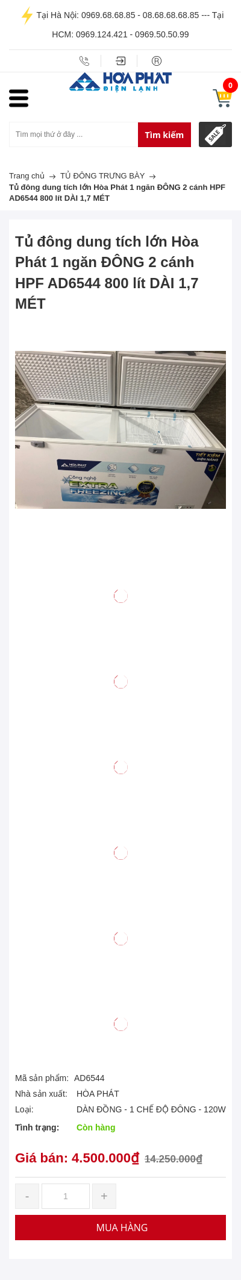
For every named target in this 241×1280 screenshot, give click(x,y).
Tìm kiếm (164, 134)
